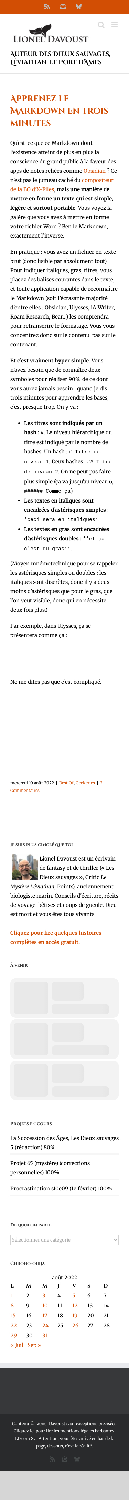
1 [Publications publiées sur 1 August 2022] (12, 1290)
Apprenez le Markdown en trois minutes (59, 111)
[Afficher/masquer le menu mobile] (115, 24)
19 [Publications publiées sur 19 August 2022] (74, 1310)
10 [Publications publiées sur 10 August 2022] (45, 1300)
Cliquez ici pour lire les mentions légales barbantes (64, 1425)
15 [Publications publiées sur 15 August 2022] (13, 1310)
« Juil (16, 1339)
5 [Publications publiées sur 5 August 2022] (73, 1290)
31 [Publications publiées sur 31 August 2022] (44, 1330)
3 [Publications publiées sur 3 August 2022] (43, 1290)
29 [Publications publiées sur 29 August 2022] (14, 1330)
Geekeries (85, 777)
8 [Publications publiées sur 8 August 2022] (12, 1300)
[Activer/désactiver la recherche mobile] (101, 24)
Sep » (34, 1339)
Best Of (66, 777)
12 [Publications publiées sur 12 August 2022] (75, 1300)
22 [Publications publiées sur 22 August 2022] (14, 1320)
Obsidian (95, 171)
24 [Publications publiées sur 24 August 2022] (45, 1320)
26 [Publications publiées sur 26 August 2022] (75, 1320)
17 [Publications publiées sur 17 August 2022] (44, 1310)
